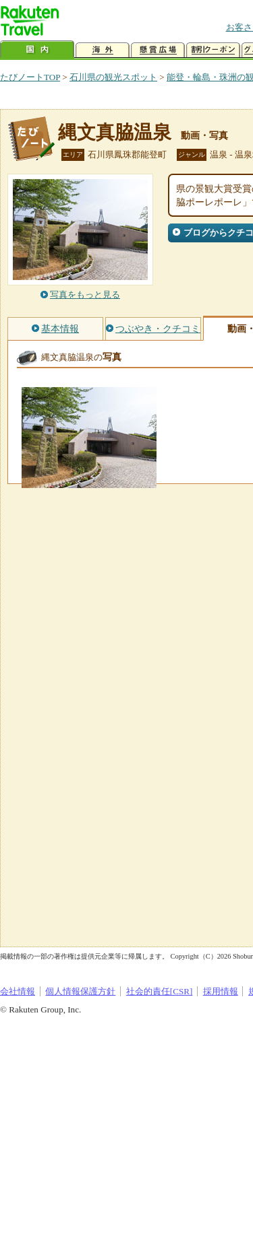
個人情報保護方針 (80, 991)
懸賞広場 (158, 50)
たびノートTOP (30, 77)
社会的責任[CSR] (159, 991)
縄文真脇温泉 (114, 132)
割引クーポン (213, 50)
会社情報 (17, 991)
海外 (103, 50)
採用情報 (220, 991)
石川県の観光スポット (113, 77)
